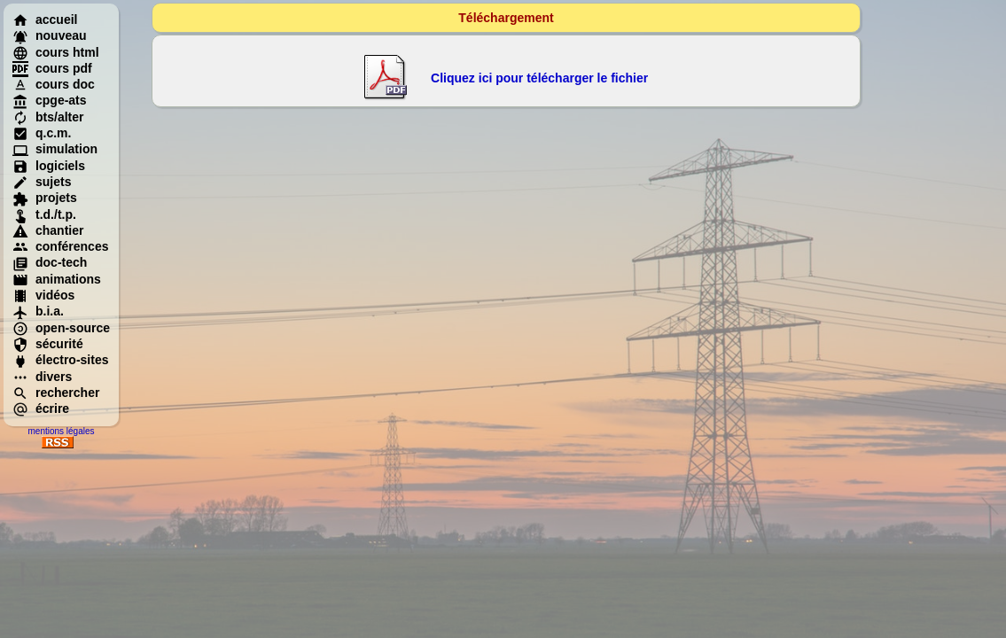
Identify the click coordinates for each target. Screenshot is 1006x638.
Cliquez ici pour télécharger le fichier (539, 78)
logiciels (48, 166)
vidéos (43, 295)
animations (56, 279)
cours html (55, 52)
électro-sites (60, 360)
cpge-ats (49, 100)
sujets (41, 182)
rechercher (55, 392)
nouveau (49, 35)
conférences (60, 246)
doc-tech (49, 262)
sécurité (47, 344)
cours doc (53, 84)
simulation (54, 149)
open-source (61, 328)
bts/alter (47, 117)
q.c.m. (41, 133)
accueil (44, 19)
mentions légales (60, 431)
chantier (47, 230)
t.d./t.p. (44, 214)
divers (42, 377)
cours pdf (52, 68)
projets (44, 198)
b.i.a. (38, 311)
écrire (40, 408)
